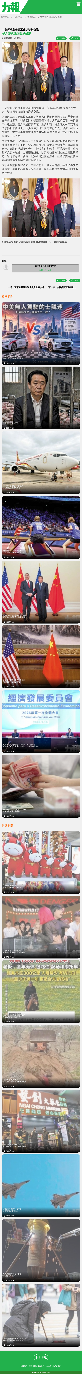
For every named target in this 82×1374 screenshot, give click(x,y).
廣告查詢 (57, 1366)
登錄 (49, 270)
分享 (76, 38)
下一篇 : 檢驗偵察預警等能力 (62, 287)
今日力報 (18, 17)
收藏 (63, 38)
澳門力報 (5, 17)
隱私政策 (49, 1366)
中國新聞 (31, 17)
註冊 (41, 270)
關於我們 (24, 1366)
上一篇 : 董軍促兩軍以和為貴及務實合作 (25, 287)
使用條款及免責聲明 (36, 1366)
